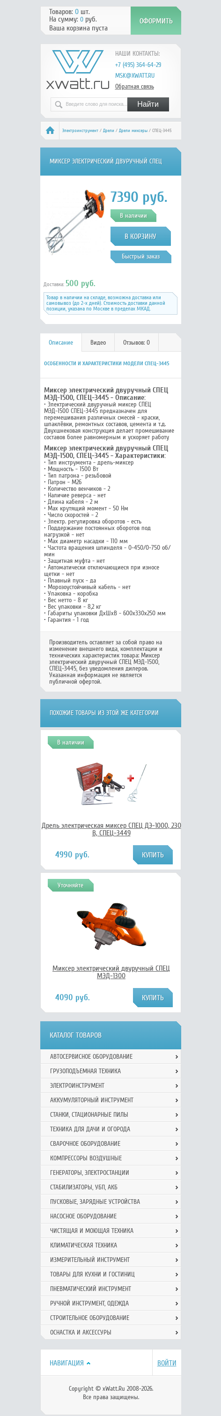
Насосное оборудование (83, 1216)
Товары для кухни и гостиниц (92, 1274)
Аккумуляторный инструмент (91, 1100)
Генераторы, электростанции (89, 1173)
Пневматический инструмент (90, 1289)
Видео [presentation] (98, 343)
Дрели (108, 130)
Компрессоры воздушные (86, 1158)
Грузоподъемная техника (85, 1071)
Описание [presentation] (61, 343)
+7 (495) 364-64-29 (138, 65)
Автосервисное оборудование (91, 1057)
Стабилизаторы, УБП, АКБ (84, 1187)
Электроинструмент (80, 130)
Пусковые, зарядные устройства (95, 1202)
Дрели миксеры (133, 130)
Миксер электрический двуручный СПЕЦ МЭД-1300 (111, 972)
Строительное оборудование (89, 1318)
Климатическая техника (83, 1245)
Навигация (67, 1363)
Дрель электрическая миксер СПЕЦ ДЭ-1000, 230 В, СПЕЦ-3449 (111, 829)
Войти (167, 1363)
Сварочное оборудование (85, 1144)
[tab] (61, 342)
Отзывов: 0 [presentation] (136, 343)
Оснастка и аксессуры (80, 1332)
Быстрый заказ (141, 256)
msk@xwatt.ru (135, 76)
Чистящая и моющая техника (91, 1231)
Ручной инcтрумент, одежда (89, 1303)
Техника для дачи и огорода (90, 1129)
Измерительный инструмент (90, 1260)
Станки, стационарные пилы (89, 1115)
